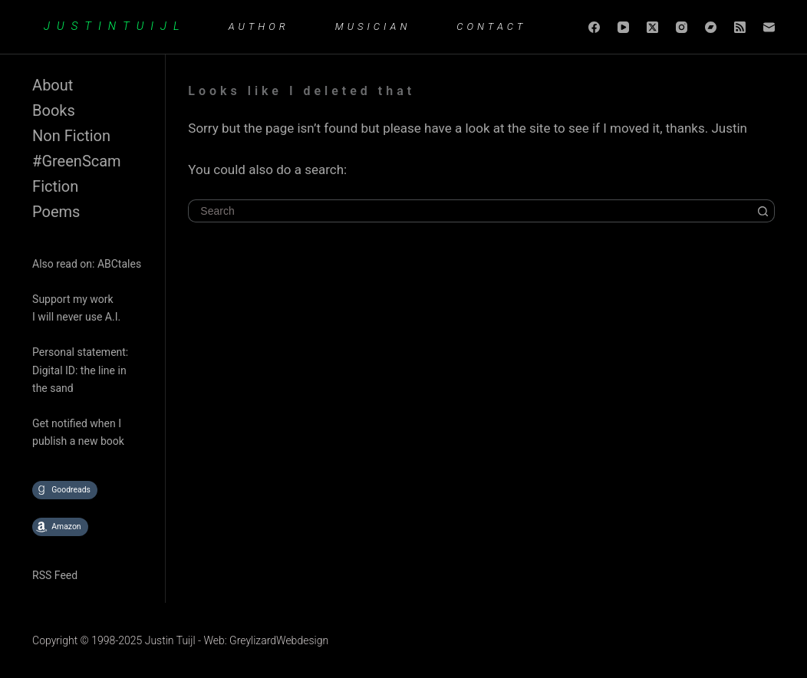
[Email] (769, 27)
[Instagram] (681, 27)
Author (259, 26)
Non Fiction (71, 136)
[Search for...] (470, 210)
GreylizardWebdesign (278, 640)
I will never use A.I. (76, 317)
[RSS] (740, 27)
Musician (373, 26)
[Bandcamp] (710, 27)
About (52, 85)
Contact (491, 26)
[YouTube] (623, 27)
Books (53, 110)
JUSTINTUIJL (115, 26)
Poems (56, 211)
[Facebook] (594, 27)
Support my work (73, 299)
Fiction (55, 186)
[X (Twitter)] (652, 27)
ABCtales (119, 264)
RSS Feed (54, 575)
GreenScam (80, 161)
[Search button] (763, 210)
